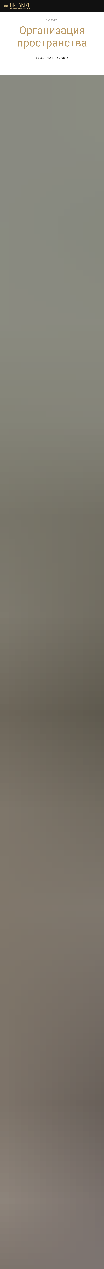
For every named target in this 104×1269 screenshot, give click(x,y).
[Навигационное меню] (99, 6)
